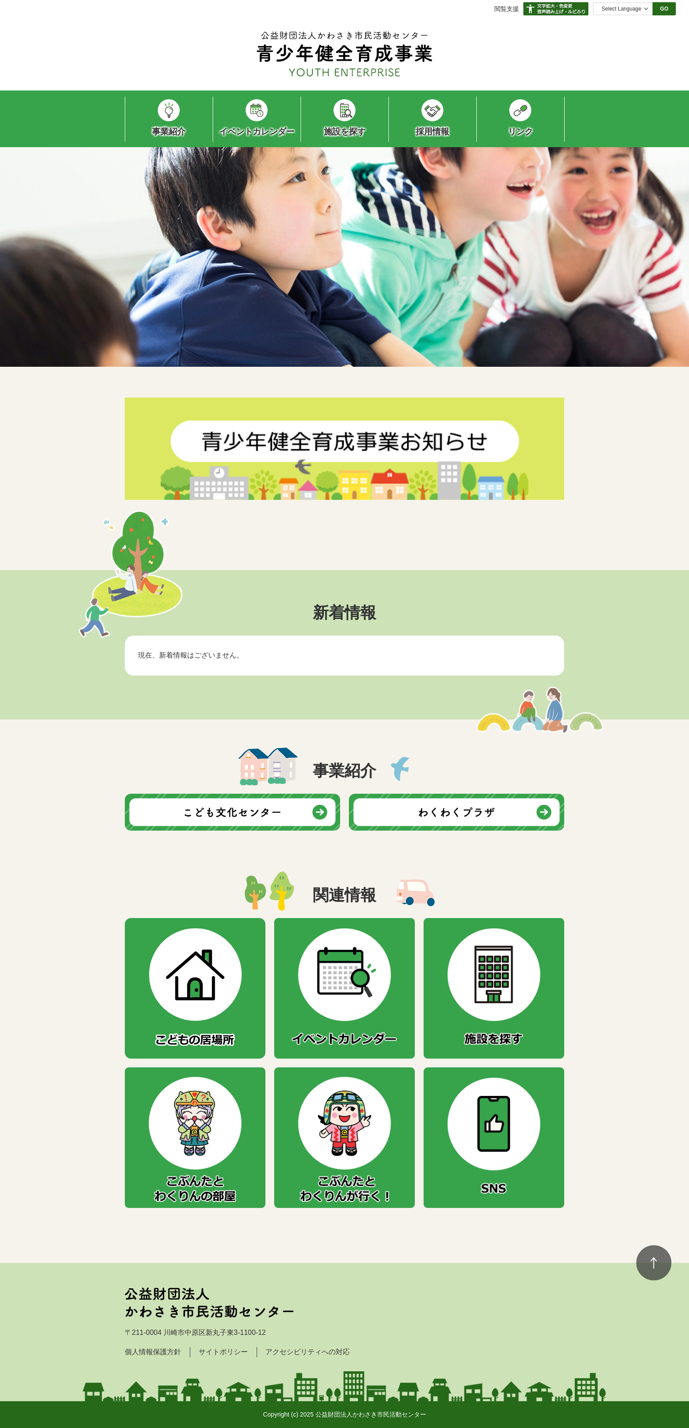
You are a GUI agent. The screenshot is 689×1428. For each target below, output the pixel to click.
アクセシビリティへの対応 (307, 1352)
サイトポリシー (223, 1352)
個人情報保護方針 (153, 1352)
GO (664, 9)
